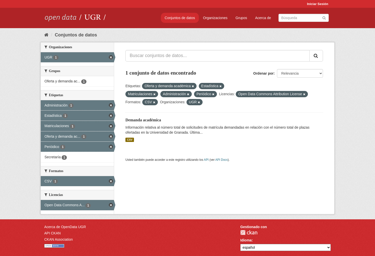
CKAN (248, 232)
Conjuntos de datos (180, 18)
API (206, 160)
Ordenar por (263, 73)
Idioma (246, 240)
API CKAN (52, 233)
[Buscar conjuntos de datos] (303, 18)
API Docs (221, 160)
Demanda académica (143, 120)
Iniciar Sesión (317, 4)
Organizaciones (215, 18)
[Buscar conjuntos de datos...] (217, 56)
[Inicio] (46, 34)
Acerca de (263, 18)
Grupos (241, 18)
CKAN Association (58, 239)
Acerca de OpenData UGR (65, 227)
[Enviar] (324, 17)
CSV (129, 139)
